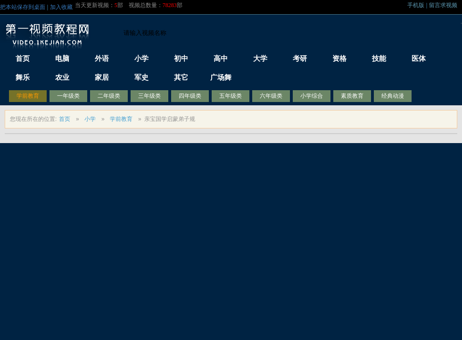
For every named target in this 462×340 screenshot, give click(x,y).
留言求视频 (443, 5)
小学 (90, 119)
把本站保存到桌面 (22, 7)
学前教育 (27, 96)
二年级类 (109, 96)
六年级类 (271, 96)
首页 (64, 119)
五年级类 (230, 96)
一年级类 (68, 96)
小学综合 (311, 96)
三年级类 (149, 96)
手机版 (415, 5)
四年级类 (190, 96)
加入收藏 (61, 7)
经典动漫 (392, 96)
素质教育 (352, 96)
